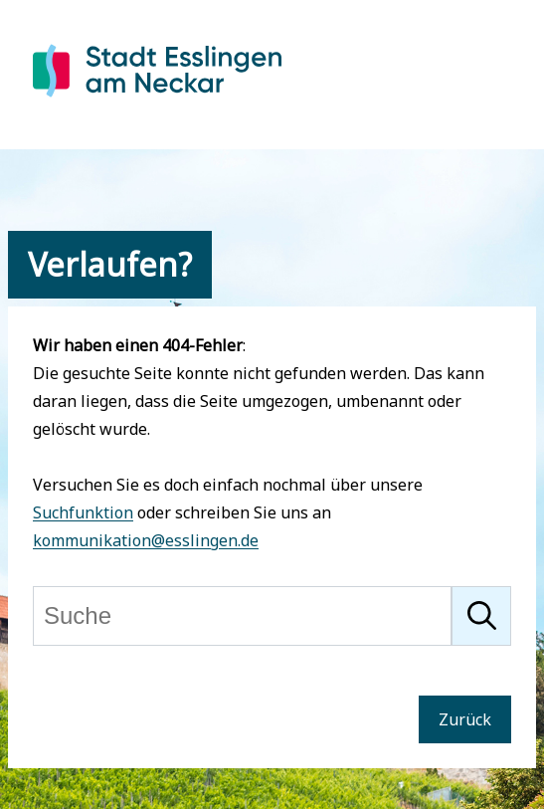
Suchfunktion (83, 512)
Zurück (465, 719)
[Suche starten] (481, 616)
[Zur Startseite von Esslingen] (157, 100)
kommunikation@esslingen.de (146, 540)
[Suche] (242, 616)
